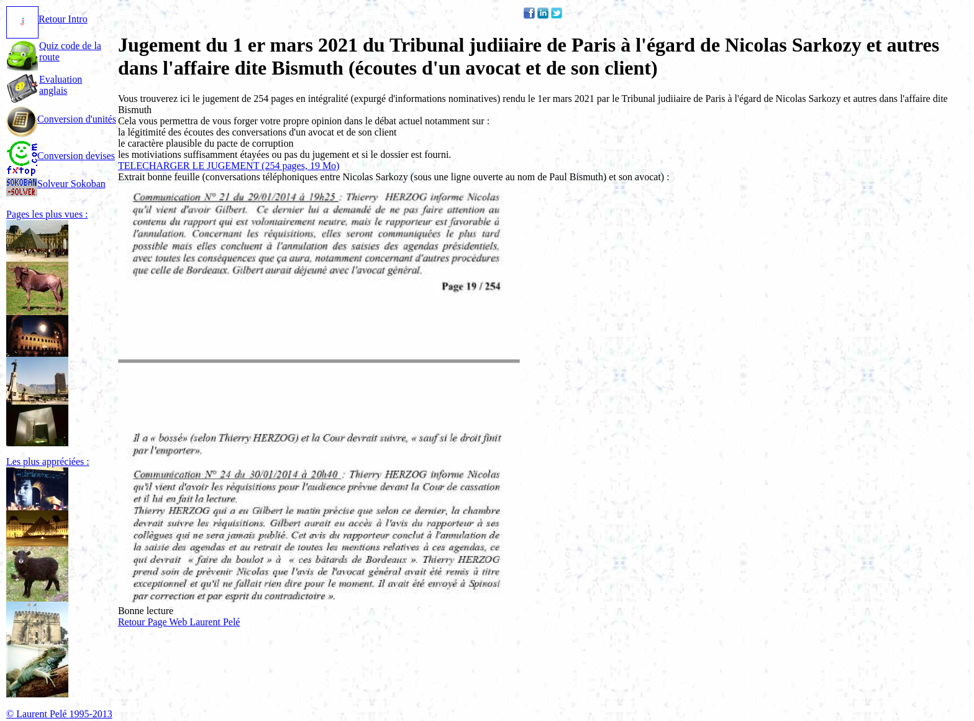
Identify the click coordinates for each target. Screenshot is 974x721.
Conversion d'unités (61, 119)
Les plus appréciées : (47, 461)
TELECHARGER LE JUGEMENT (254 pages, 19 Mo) (229, 165)
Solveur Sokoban (56, 183)
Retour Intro (47, 19)
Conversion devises (60, 155)
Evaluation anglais (60, 85)
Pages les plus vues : (47, 214)
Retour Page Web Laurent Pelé (179, 622)
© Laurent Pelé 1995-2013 (59, 714)
